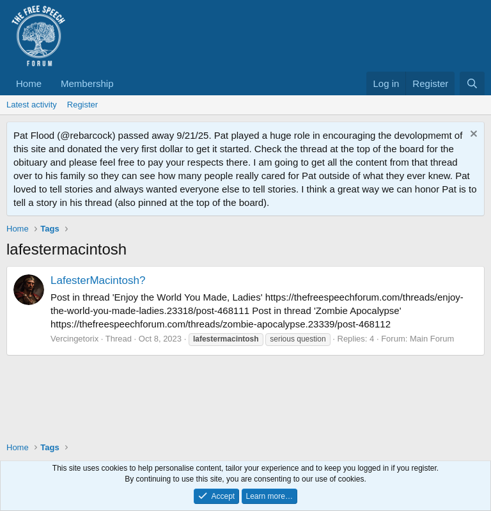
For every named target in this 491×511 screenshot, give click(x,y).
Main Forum (432, 338)
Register (82, 104)
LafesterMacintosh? (98, 280)
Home (29, 83)
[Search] (472, 83)
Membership (87, 83)
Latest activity (31, 104)
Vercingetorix (74, 338)
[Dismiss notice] (472, 135)
